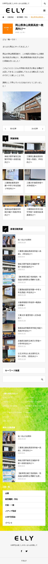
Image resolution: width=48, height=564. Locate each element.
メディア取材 (10, 511)
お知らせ (6, 417)
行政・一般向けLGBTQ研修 (12, 412)
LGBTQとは (7, 402)
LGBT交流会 (10, 517)
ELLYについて (7, 397)
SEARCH (44, 3)
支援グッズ (29, 417)
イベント (8, 523)
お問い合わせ (7, 421)
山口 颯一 (23, 32)
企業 (7, 493)
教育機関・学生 (11, 499)
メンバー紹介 (30, 397)
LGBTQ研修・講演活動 (33, 402)
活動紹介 (28, 412)
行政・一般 (9, 505)
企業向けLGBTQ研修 (10, 406)
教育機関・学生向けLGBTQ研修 (34, 407)
